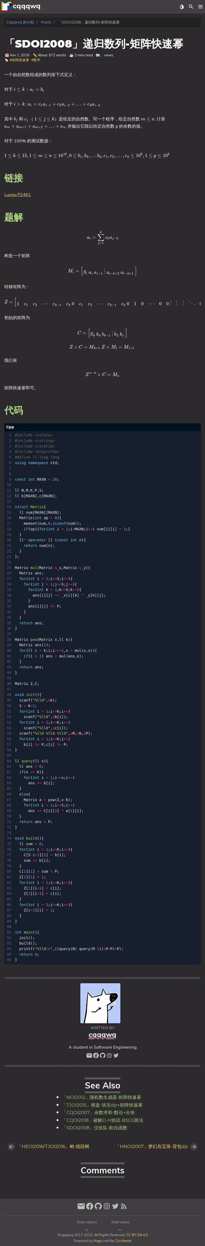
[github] (102, 1056)
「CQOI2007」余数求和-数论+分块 (98, 1113)
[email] (89, 1056)
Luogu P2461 (17, 194)
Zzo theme (123, 1241)
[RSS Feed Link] (124, 1208)
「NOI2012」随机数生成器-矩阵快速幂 (101, 1097)
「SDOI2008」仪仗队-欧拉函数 (94, 1128)
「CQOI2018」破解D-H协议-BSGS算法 (102, 1120)
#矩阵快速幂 (19, 60)
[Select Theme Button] (181, 6)
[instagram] (109, 1056)
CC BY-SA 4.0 (137, 1235)
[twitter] (116, 1056)
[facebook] (96, 1056)
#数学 (35, 60)
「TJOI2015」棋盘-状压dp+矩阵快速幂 (102, 1105)
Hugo (97, 1241)
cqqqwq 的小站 (20, 22)
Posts (46, 22)
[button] (200, 6)
